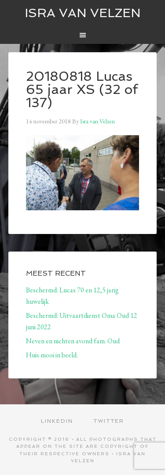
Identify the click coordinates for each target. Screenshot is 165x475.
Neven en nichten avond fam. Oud (73, 340)
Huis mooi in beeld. (52, 355)
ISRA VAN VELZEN (83, 13)
